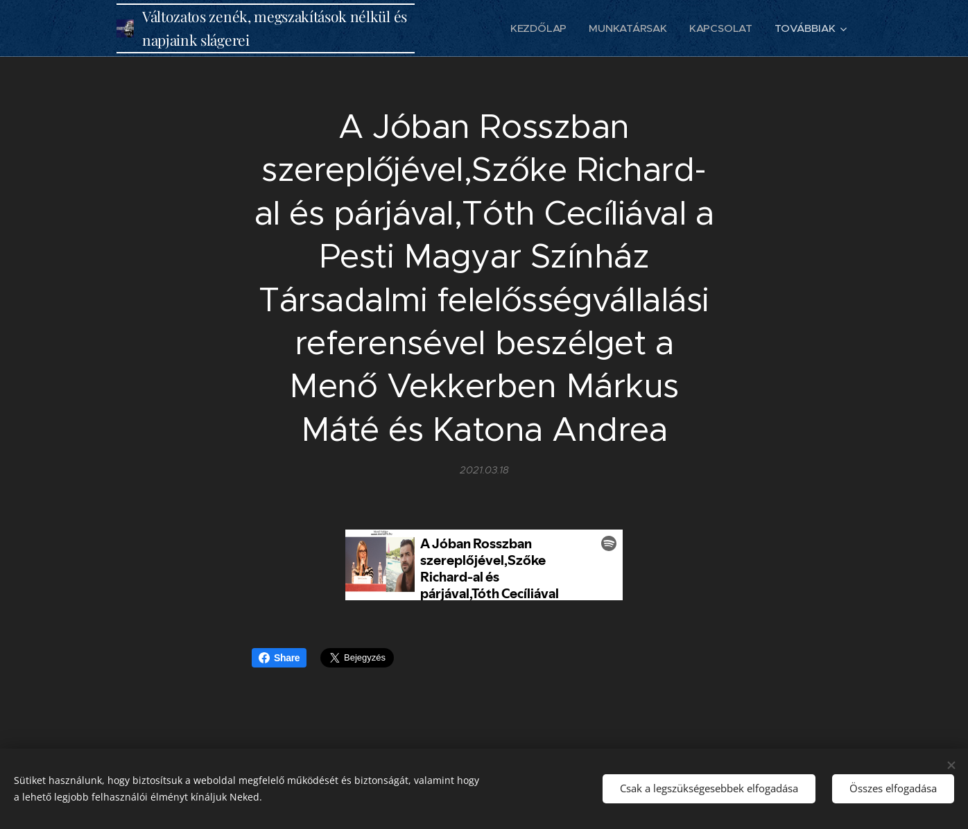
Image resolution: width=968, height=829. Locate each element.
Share (279, 657)
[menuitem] (539, 28)
